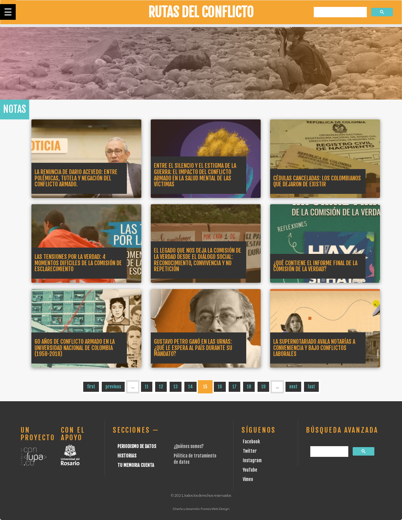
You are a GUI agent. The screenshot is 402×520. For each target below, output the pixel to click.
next (293, 386)
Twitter (250, 451)
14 (190, 386)
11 (147, 386)
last (311, 386)
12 (161, 386)
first (91, 386)
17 (234, 386)
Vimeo (248, 479)
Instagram (252, 460)
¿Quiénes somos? (189, 446)
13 (175, 386)
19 (263, 386)
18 (249, 386)
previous (113, 386)
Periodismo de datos (136, 446)
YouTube (250, 470)
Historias (126, 455)
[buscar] (339, 12)
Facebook (251, 441)
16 (220, 386)
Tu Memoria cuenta (135, 465)
